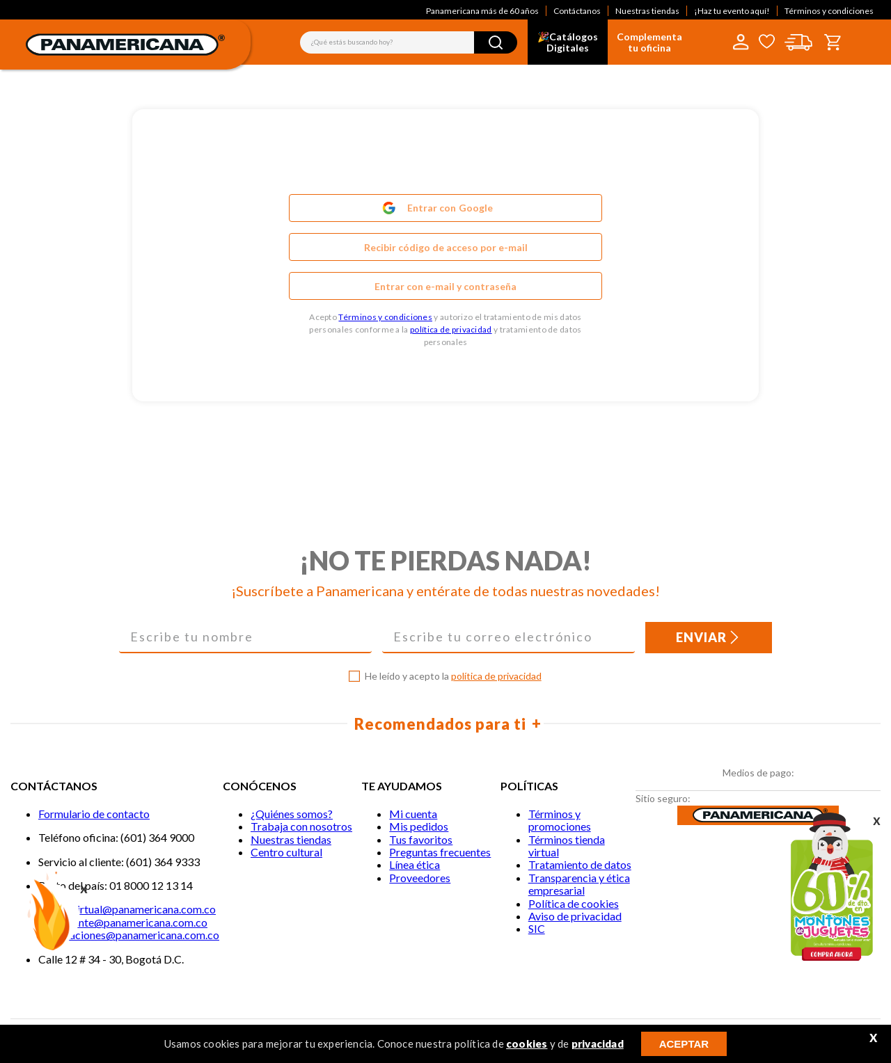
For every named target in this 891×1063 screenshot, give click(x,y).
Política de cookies (573, 903)
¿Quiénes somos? (292, 813)
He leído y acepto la (453, 676)
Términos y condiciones (829, 11)
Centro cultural (286, 851)
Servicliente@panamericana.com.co (122, 922)
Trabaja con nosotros (301, 826)
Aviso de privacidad (575, 915)
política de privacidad (451, 329)
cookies (526, 1043)
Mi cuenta (413, 813)
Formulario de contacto (94, 813)
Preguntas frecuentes (440, 851)
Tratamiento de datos (579, 864)
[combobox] (408, 42)
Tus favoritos (420, 839)
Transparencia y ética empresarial (579, 884)
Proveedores (419, 877)
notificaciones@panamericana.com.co (128, 934)
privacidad (597, 1043)
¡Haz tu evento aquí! (732, 11)
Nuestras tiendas (647, 11)
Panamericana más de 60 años (482, 11)
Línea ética (414, 864)
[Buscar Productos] (495, 42)
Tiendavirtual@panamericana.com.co (127, 909)
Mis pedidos (418, 826)
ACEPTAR (684, 1044)
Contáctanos (577, 11)
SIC (536, 928)
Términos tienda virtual (566, 845)
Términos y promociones (559, 820)
